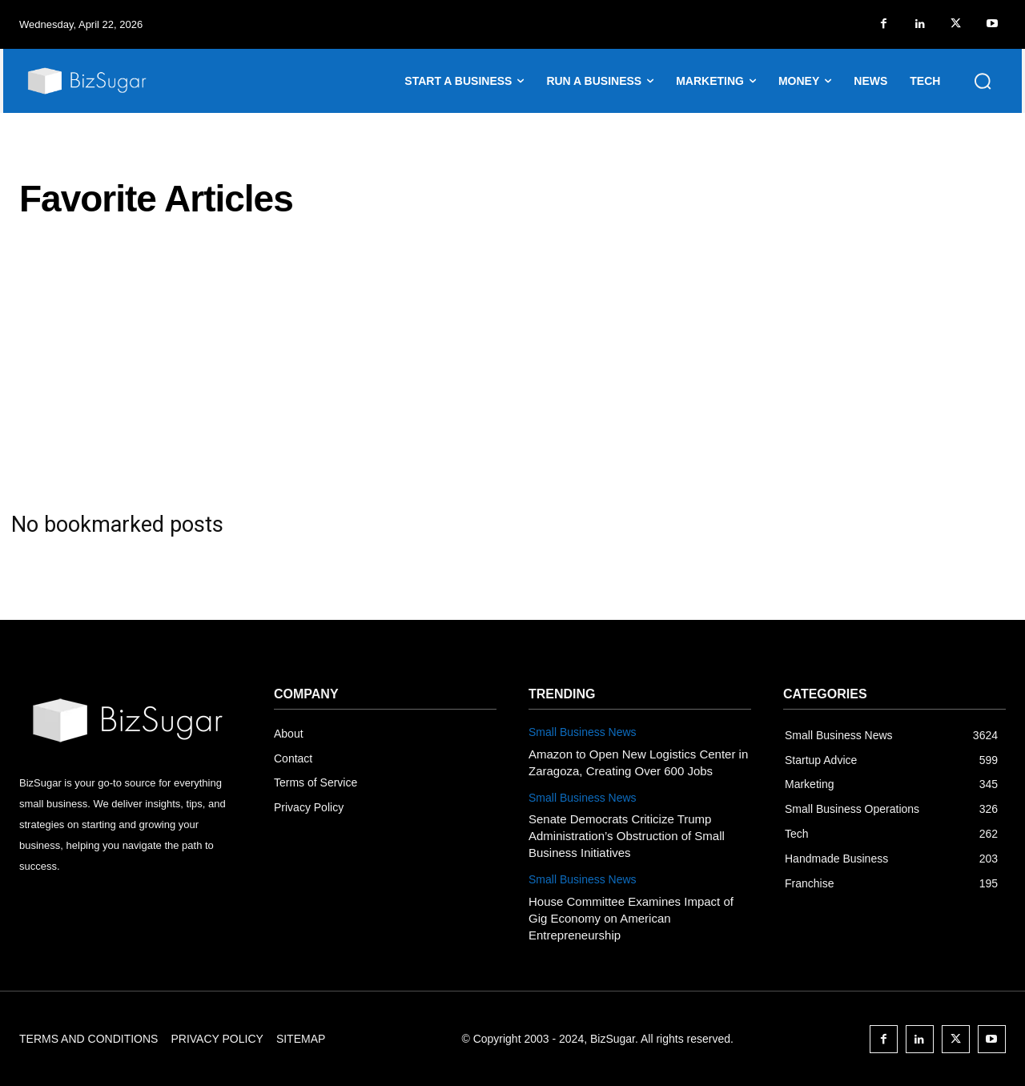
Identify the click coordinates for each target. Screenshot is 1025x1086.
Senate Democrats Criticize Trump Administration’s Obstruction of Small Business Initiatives (627, 835)
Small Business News (583, 732)
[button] (982, 81)
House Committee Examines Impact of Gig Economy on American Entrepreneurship (631, 918)
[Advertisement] (512, 365)
